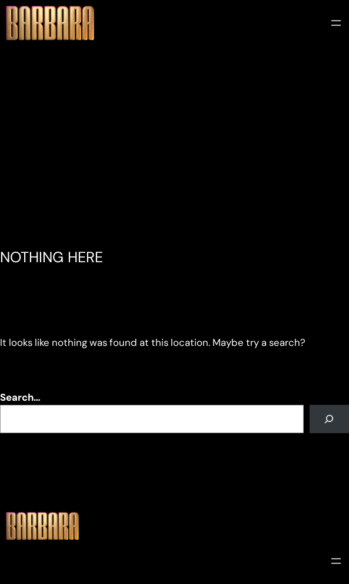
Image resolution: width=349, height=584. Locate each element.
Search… (20, 397)
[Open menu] (336, 23)
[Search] (329, 419)
